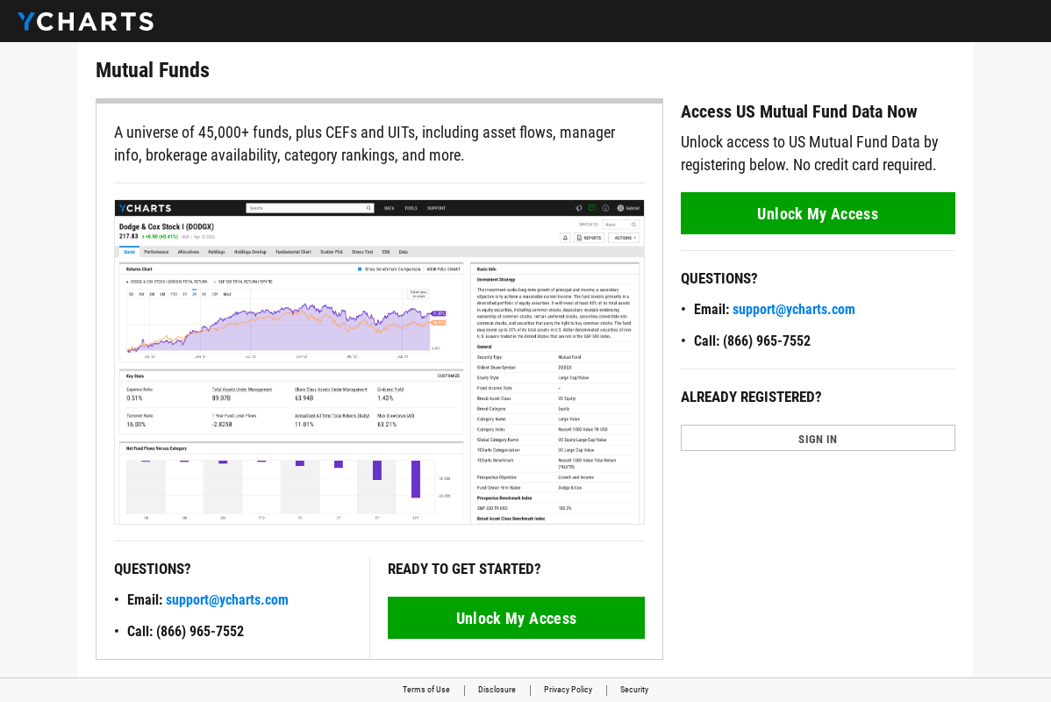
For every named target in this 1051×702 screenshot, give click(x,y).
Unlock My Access (516, 618)
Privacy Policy (568, 689)
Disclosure (497, 689)
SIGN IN (817, 439)
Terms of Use (426, 689)
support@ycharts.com (227, 599)
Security (634, 689)
